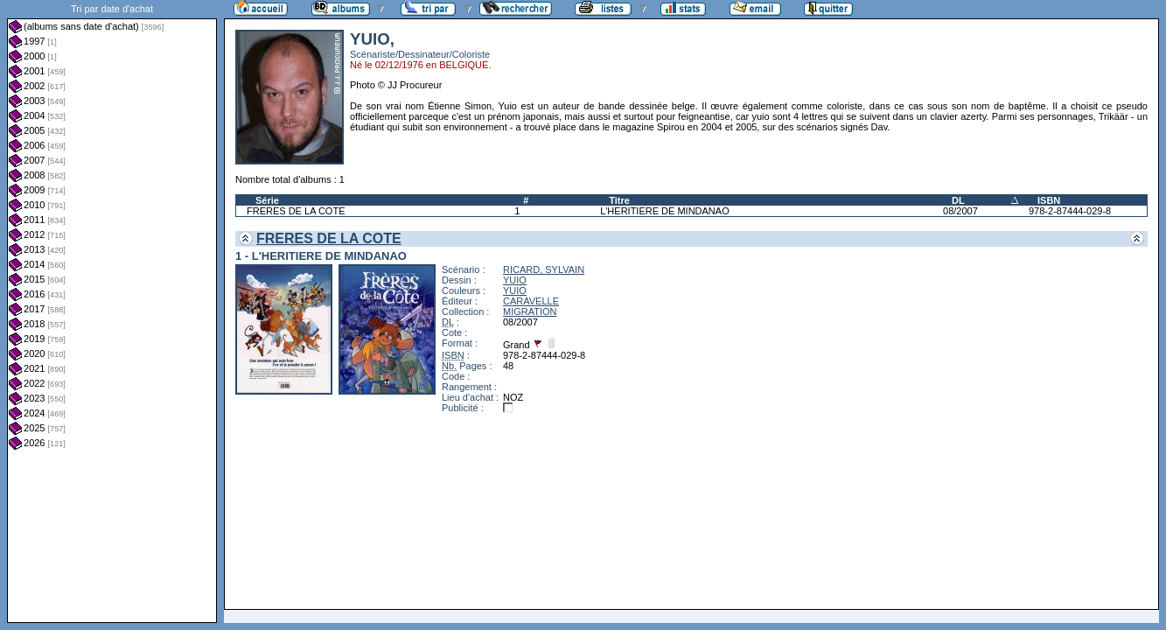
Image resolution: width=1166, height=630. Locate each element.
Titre (619, 200)
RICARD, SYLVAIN (543, 269)
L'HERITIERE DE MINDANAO (665, 211)
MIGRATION (530, 311)
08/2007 (960, 211)
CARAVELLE (531, 301)
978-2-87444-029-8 (1070, 211)
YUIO (515, 280)
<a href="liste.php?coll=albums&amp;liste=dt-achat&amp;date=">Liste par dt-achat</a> (112, 311)
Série (267, 200)
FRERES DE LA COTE (296, 211)
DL (958, 200)
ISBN (1048, 200)
